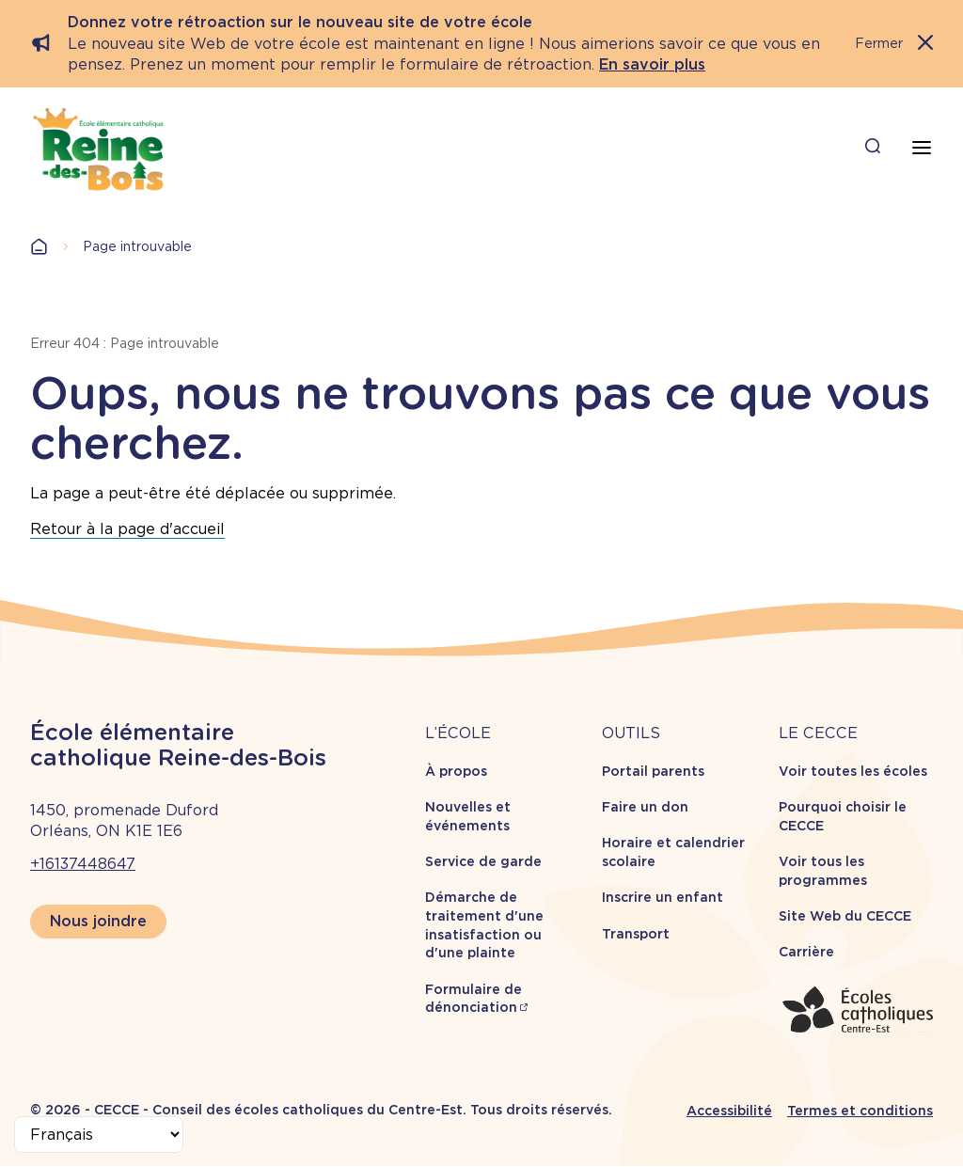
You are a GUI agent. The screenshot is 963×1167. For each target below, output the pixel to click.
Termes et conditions (860, 1110)
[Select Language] (98, 1134)
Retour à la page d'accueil (127, 529)
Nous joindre (98, 921)
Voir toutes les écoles (853, 771)
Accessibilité (729, 1110)
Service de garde (483, 861)
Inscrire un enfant (662, 897)
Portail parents (653, 771)
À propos (456, 771)
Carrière (806, 951)
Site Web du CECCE (845, 915)
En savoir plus (652, 64)
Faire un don (645, 806)
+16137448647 (82, 864)
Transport (636, 933)
